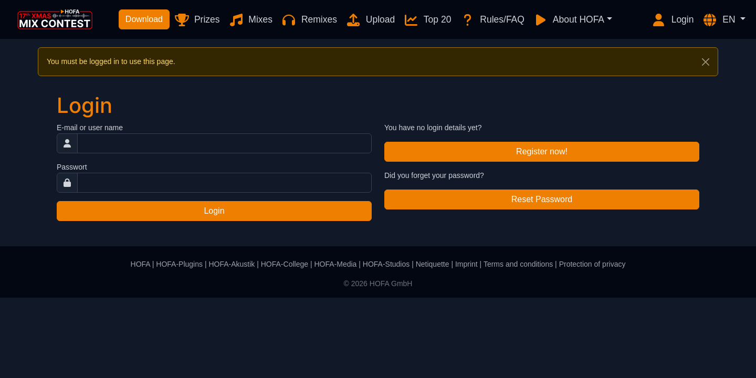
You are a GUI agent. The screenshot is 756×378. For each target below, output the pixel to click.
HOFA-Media (335, 264)
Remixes (309, 20)
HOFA (140, 264)
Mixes (250, 20)
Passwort (72, 167)
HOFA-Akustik (231, 264)
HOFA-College (284, 264)
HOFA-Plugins (179, 264)
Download (144, 19)
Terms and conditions (518, 264)
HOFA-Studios (386, 264)
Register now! (542, 151)
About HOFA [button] (568, 20)
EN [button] (720, 20)
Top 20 (427, 20)
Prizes (196, 20)
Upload (370, 20)
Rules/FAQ (491, 20)
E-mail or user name (90, 127)
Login (672, 20)
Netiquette (432, 264)
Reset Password (542, 199)
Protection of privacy (592, 264)
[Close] (706, 62)
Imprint (466, 264)
